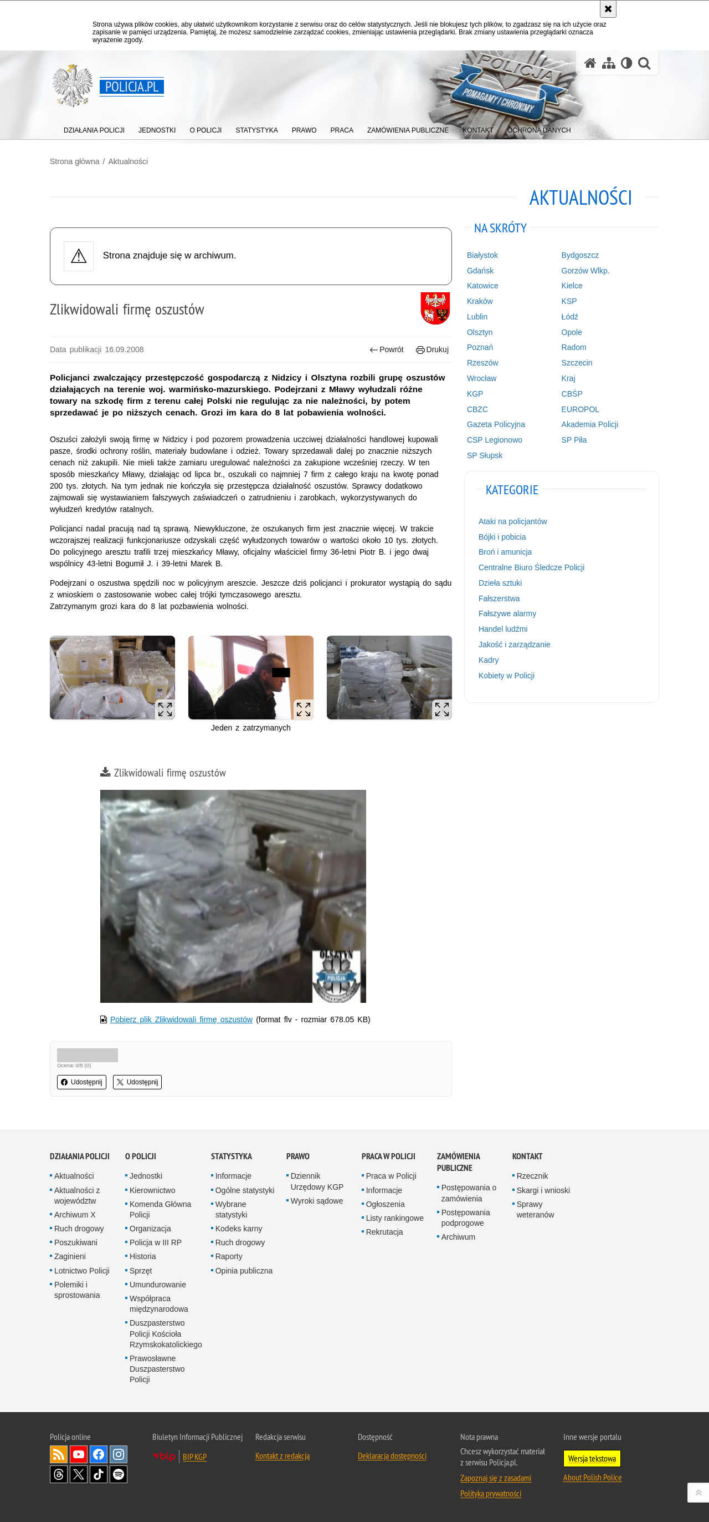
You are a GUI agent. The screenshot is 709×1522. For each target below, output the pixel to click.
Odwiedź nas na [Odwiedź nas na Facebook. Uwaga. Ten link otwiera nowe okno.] (98, 1454)
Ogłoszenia (385, 1204)
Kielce (572, 285)
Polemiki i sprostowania (77, 1290)
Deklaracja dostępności (392, 1455)
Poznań (480, 347)
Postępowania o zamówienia (469, 1193)
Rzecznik (532, 1175)
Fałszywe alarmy (507, 613)
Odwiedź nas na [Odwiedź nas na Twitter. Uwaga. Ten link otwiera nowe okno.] (79, 1474)
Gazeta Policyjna (496, 424)
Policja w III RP (156, 1242)
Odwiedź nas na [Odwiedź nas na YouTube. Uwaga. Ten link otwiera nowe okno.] (79, 1454)
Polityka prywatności (490, 1493)
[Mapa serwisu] (608, 63)
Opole (572, 332)
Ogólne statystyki (245, 1190)
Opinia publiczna (244, 1270)
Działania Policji (80, 1156)
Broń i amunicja (505, 551)
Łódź (570, 316)
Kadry (489, 660)
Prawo (298, 1156)
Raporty (229, 1256)
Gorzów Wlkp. (586, 270)
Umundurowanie (158, 1284)
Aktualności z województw (77, 1195)
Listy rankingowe (395, 1218)
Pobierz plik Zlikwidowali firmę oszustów (181, 1019)
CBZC (477, 409)
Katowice (483, 285)
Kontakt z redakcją (282, 1455)
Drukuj (432, 349)
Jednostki (146, 1175)
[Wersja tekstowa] (627, 63)
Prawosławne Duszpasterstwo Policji (157, 1369)
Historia (143, 1256)
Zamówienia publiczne (458, 1162)
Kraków (480, 301)
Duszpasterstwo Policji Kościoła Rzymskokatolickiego (166, 1333)
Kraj (569, 378)
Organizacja (150, 1228)
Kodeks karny (239, 1228)
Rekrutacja (384, 1231)
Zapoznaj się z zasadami (495, 1477)
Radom (574, 347)
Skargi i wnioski (543, 1190)
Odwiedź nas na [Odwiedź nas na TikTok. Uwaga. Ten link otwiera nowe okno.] (98, 1474)
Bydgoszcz (580, 255)
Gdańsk (480, 270)
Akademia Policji (590, 424)
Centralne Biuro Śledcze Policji (531, 567)
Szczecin (577, 362)
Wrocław (481, 378)
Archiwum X (75, 1214)
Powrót (386, 349)
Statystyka (231, 1156)
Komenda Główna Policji (160, 1209)
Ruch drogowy (79, 1228)
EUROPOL (580, 409)
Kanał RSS (59, 1454)
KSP (569, 301)
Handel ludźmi (503, 629)
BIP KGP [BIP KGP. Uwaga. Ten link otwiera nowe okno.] (195, 1456)
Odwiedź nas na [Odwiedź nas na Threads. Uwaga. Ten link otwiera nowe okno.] (59, 1474)
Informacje (233, 1175)
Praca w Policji (388, 1156)
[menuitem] (94, 128)
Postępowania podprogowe (465, 1217)
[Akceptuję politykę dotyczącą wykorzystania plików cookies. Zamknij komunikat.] (608, 9)
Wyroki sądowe (317, 1200)
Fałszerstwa (499, 598)
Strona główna (75, 161)
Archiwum (458, 1236)
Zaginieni (70, 1256)
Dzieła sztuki (500, 583)
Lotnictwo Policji (82, 1270)
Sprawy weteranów (535, 1209)
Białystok (482, 255)
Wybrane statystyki (231, 1209)
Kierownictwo (152, 1190)
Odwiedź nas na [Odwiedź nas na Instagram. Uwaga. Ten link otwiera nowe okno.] (118, 1454)
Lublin (477, 316)
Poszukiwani (75, 1242)
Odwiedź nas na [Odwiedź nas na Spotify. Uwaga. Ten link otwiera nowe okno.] (118, 1474)
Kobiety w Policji (507, 675)
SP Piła (574, 439)
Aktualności (128, 161)
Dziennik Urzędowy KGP (317, 1181)
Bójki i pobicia (502, 536)
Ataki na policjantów (513, 521)
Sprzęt (141, 1270)
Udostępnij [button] (81, 1082)
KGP (475, 393)
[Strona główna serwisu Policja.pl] (590, 63)
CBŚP (572, 393)
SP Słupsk (484, 455)
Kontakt (527, 1156)
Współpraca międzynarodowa (159, 1303)
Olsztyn (480, 332)
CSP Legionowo (494, 439)
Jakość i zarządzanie (515, 644)
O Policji (140, 1156)
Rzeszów (483, 362)
